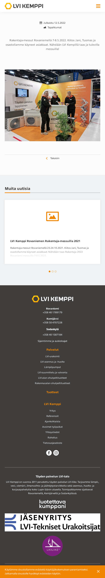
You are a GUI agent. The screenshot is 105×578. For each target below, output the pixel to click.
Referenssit (52, 416)
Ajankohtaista (52, 421)
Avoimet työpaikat (52, 427)
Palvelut (52, 349)
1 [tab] (49, 271)
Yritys (52, 410)
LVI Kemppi (52, 404)
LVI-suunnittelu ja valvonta (52, 372)
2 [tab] (52, 271)
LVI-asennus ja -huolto (52, 361)
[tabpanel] (52, 232)
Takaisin (54, 158)
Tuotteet (52, 392)
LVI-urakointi (52, 356)
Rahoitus (53, 437)
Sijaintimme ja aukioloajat (52, 341)
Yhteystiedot (52, 432)
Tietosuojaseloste (52, 443)
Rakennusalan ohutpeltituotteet (52, 383)
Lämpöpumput (52, 367)
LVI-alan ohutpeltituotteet (52, 378)
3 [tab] (55, 271)
